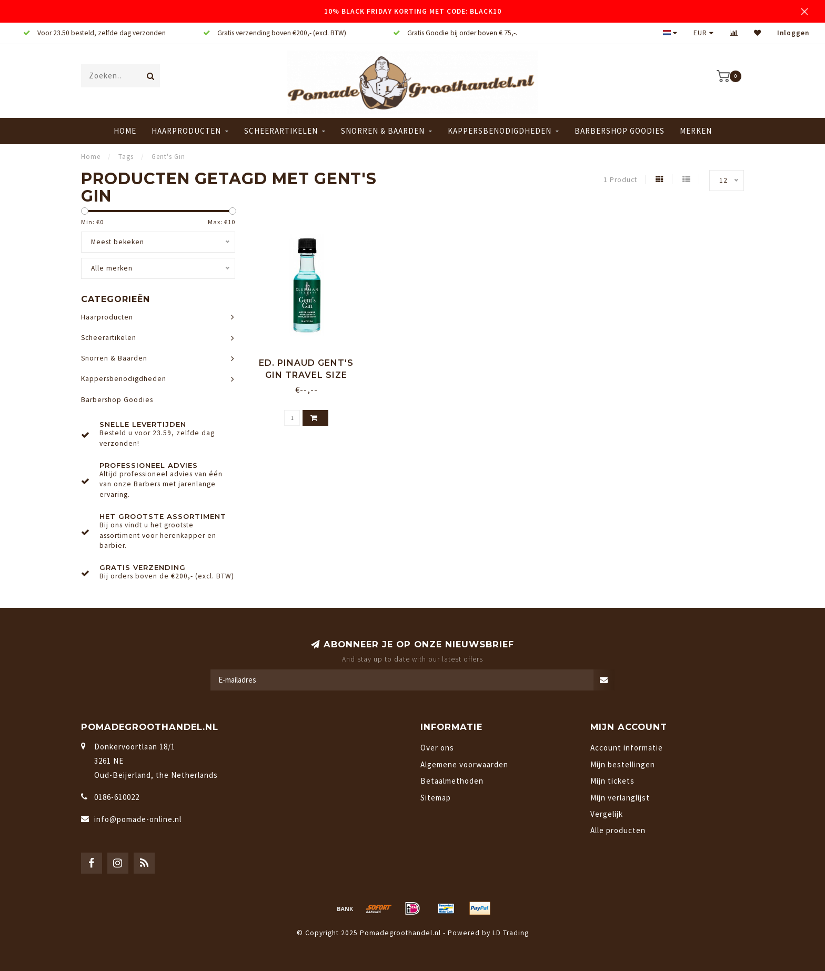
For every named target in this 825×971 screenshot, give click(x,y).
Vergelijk (606, 814)
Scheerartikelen (281, 131)
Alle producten (618, 830)
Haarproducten (186, 131)
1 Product (620, 179)
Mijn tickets (612, 781)
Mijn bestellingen (622, 764)
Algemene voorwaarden (464, 764)
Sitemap (435, 798)
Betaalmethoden (452, 781)
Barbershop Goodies (620, 131)
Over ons (437, 748)
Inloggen (793, 32)
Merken (696, 131)
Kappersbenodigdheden (499, 131)
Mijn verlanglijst (620, 798)
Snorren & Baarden (383, 131)
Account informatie (626, 748)
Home (125, 131)
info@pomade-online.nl (138, 819)
